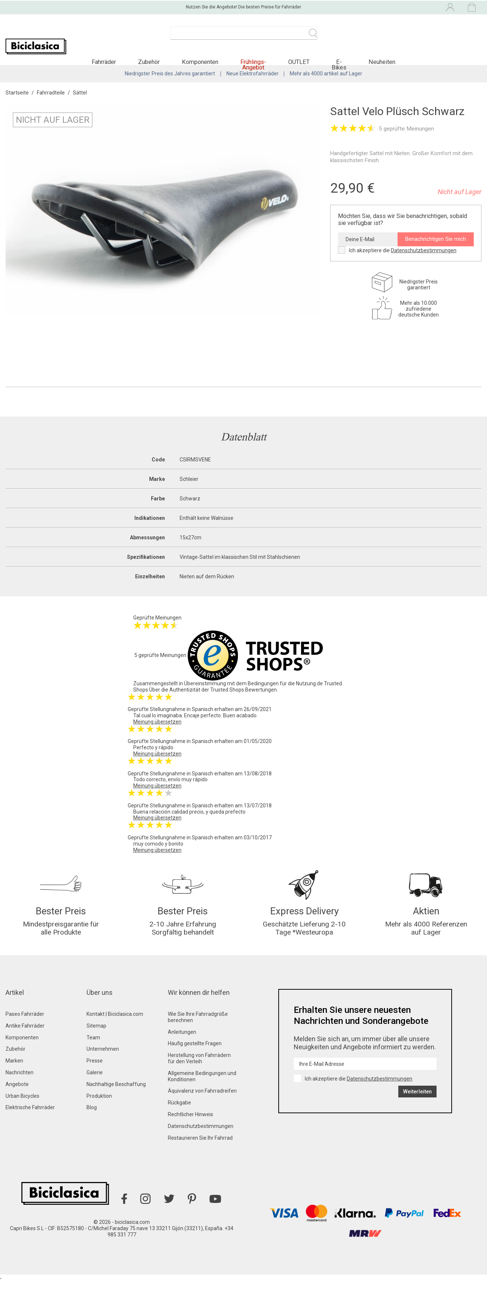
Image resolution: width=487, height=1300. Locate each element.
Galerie (95, 1092)
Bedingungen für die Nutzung (282, 696)
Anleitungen (182, 1051)
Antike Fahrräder (25, 1045)
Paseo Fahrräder (25, 1033)
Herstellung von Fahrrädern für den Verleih (199, 1078)
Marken (14, 1080)
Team (93, 1057)
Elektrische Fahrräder (30, 1127)
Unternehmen (103, 1068)
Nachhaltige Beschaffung (116, 1104)
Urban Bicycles (22, 1115)
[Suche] (243, 37)
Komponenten (22, 1057)
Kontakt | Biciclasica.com (115, 1033)
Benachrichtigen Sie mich (435, 252)
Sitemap (96, 1045)
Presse (95, 1080)
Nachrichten (19, 1092)
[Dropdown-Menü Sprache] (388, 6)
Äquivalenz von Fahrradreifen (202, 1110)
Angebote (17, 1104)
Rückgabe (179, 1122)
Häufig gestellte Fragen (195, 1063)
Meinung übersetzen (157, 735)
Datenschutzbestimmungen (423, 263)
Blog (92, 1127)
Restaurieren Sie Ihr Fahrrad (200, 1157)
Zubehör (15, 1068)
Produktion (99, 1115)
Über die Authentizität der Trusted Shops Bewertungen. (213, 703)
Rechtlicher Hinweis (190, 1134)
